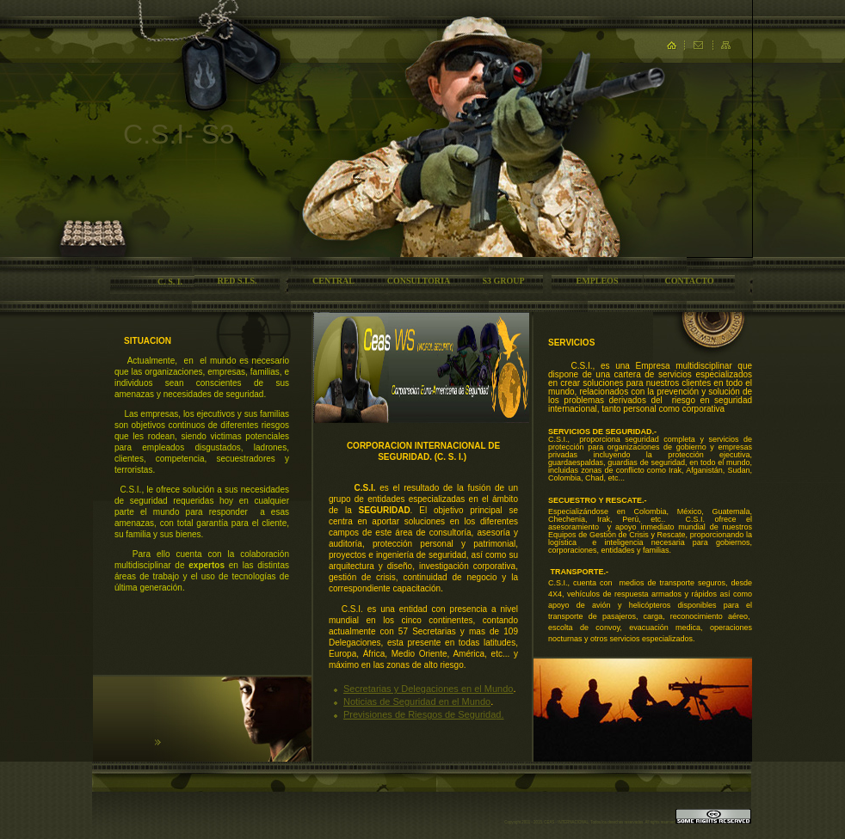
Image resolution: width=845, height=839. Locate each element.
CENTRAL (333, 280)
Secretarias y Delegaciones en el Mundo (428, 688)
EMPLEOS (598, 280)
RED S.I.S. (236, 280)
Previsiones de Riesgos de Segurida (419, 714)
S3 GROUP (503, 280)
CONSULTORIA (418, 280)
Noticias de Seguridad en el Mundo (416, 701)
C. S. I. (169, 281)
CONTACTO (689, 280)
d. (499, 714)
